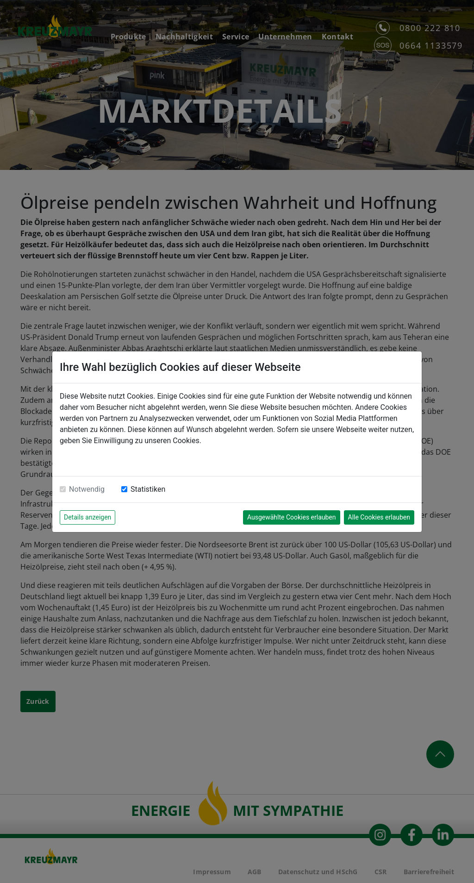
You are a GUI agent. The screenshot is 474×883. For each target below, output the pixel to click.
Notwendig (87, 489)
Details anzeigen (87, 517)
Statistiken (148, 489)
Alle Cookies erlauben (379, 517)
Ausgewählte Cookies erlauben (291, 517)
